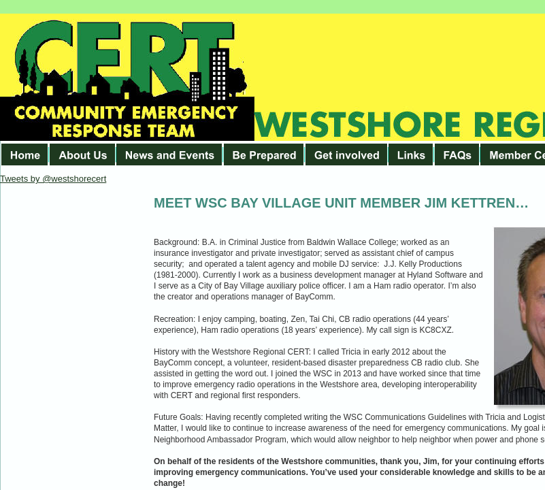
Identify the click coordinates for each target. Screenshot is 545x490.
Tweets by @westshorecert (53, 179)
